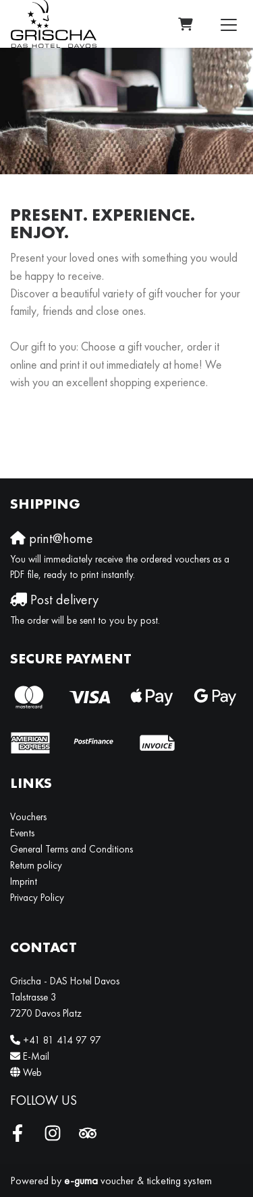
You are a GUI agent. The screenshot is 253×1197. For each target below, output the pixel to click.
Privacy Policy (37, 897)
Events (22, 833)
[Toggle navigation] (229, 24)
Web (32, 1072)
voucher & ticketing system (138, 1180)
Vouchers (28, 817)
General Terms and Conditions (71, 849)
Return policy (36, 865)
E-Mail (36, 1056)
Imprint (23, 881)
